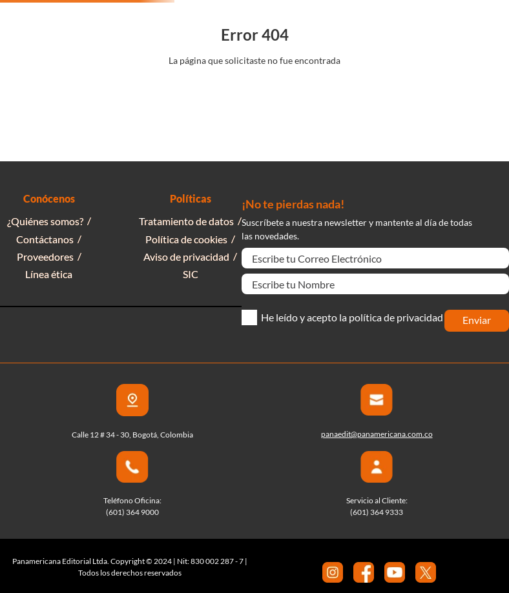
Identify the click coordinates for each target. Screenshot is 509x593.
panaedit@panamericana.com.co (377, 434)
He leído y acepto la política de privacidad (352, 317)
